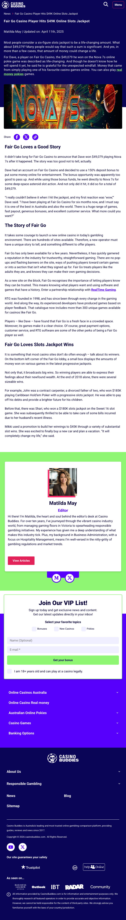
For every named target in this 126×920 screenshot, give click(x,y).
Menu (118, 5)
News (7, 13)
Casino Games (65, 723)
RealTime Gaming (103, 290)
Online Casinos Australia (65, 692)
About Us (65, 771)
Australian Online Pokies (65, 713)
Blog (67, 796)
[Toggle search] (106, 5)
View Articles (21, 560)
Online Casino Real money (29, 703)
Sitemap (13, 806)
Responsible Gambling (65, 784)
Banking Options (65, 733)
